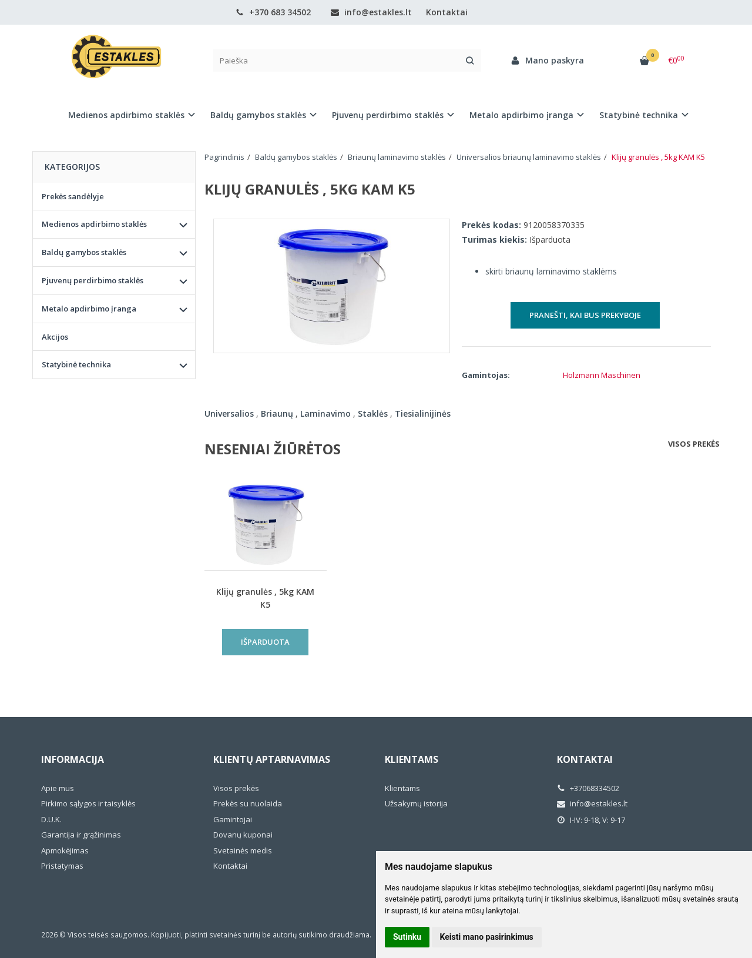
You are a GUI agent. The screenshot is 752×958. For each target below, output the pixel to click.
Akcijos (55, 336)
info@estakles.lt (371, 12)
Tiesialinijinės (423, 413)
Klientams (411, 759)
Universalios (229, 413)
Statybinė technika (76, 364)
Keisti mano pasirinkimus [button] (486, 937)
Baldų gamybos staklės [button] (258, 114)
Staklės (373, 413)
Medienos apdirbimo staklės (94, 224)
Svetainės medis (242, 850)
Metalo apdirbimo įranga (89, 308)
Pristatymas (62, 865)
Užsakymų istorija (416, 803)
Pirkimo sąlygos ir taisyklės (88, 803)
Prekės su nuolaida (247, 803)
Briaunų (277, 413)
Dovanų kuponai (243, 834)
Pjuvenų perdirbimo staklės (92, 280)
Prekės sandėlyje (73, 196)
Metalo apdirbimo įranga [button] (521, 114)
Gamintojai (232, 819)
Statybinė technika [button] (638, 114)
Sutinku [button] (407, 937)
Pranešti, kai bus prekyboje (585, 315)
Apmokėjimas (65, 850)
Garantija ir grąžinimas (81, 834)
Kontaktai (447, 12)
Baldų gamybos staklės (84, 252)
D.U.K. (51, 819)
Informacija (72, 759)
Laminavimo (325, 413)
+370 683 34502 (273, 12)
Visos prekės (694, 443)
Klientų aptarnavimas (271, 759)
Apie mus (57, 788)
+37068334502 (588, 788)
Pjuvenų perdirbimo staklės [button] (388, 114)
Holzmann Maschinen (601, 375)
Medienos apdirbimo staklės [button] (126, 114)
